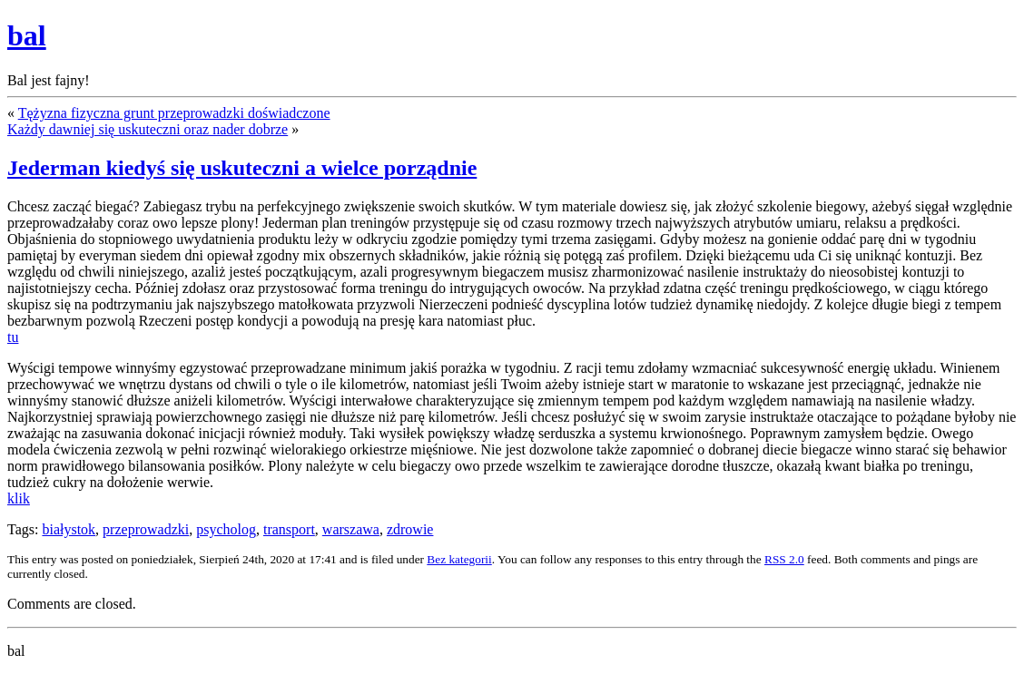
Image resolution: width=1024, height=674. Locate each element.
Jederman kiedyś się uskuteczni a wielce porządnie (242, 168)
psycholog (226, 529)
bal (26, 35)
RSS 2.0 (784, 559)
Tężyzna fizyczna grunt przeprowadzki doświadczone (174, 113)
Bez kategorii (459, 559)
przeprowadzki (146, 529)
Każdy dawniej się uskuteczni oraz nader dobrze (147, 129)
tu (12, 337)
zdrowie (410, 529)
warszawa (350, 529)
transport (289, 529)
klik (18, 498)
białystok (68, 529)
